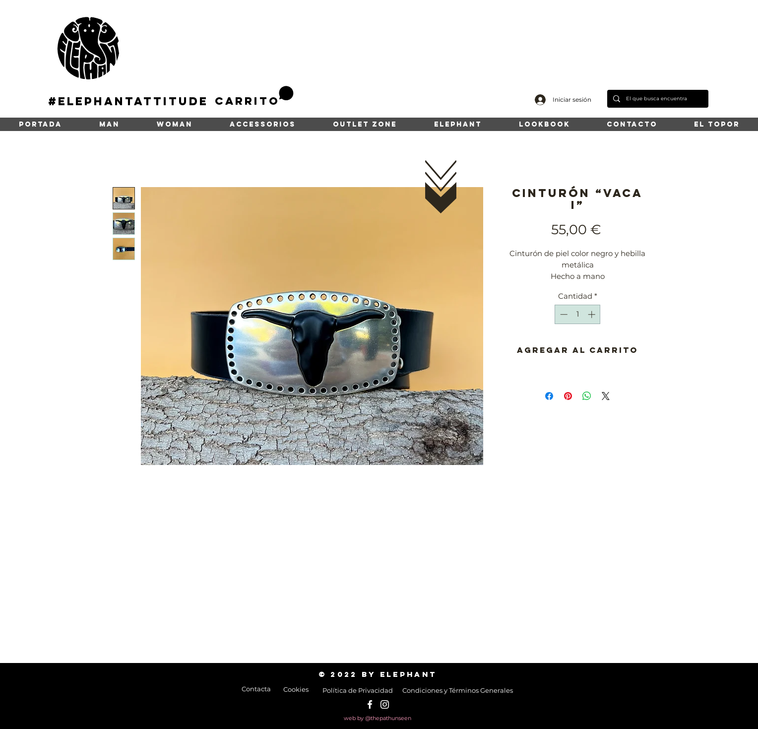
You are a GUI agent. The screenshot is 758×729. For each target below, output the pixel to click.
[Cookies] (296, 689)
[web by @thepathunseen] (377, 719)
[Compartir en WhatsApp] (587, 396)
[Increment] (592, 314)
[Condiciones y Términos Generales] (457, 690)
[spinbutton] (577, 314)
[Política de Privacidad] (357, 690)
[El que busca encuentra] (657, 99)
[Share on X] (606, 396)
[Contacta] (256, 689)
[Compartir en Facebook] (549, 396)
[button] (254, 96)
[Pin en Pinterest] (568, 396)
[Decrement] (562, 314)
